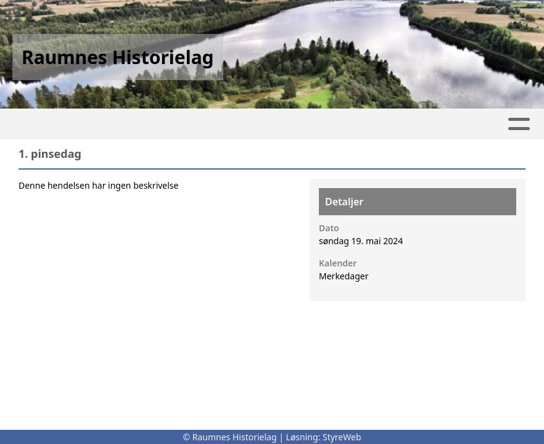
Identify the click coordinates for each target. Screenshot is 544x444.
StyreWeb (342, 437)
